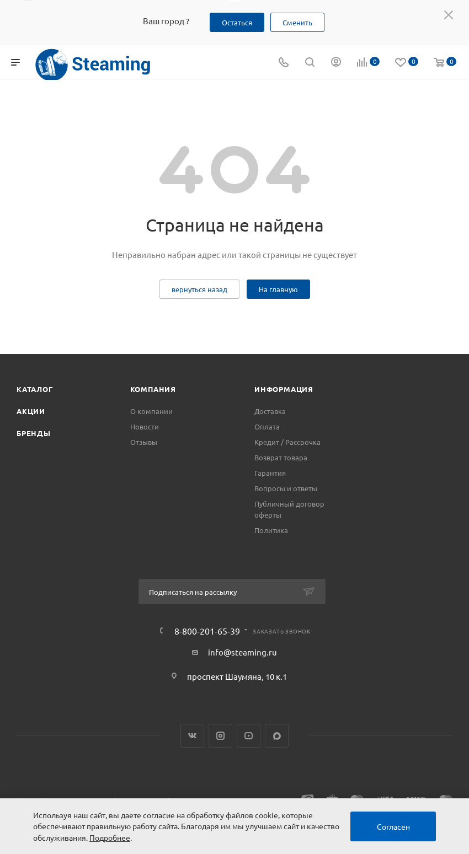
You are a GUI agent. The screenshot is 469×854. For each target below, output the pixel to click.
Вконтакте (192, 736)
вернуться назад (199, 289)
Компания (153, 389)
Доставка (270, 411)
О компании (151, 411)
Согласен (393, 826)
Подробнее (109, 837)
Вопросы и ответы (285, 488)
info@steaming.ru (242, 652)
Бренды (34, 433)
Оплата (267, 426)
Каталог (35, 389)
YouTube (248, 736)
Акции (31, 411)
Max (277, 736)
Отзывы (143, 442)
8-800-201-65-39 (207, 630)
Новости (144, 426)
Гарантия (270, 472)
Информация (283, 389)
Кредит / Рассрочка (287, 442)
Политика (271, 530)
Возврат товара (280, 457)
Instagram (220, 736)
